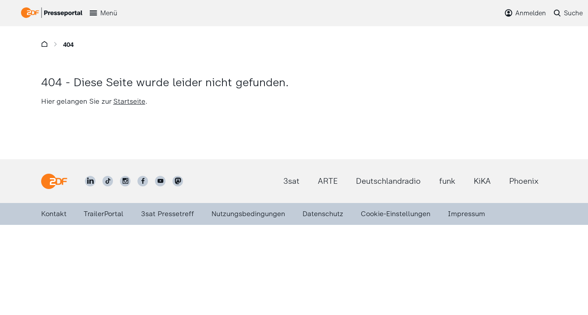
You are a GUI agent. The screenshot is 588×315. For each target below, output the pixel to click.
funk (447, 181)
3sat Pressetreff (167, 214)
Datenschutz (323, 214)
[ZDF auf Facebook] (142, 181)
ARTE (328, 181)
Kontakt (54, 214)
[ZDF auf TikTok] (107, 181)
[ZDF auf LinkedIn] (90, 181)
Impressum (466, 214)
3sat (291, 181)
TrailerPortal (103, 214)
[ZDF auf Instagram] (125, 181)
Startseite (129, 101)
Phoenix (524, 181)
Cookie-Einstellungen (395, 214)
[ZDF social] (178, 181)
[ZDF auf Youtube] (160, 181)
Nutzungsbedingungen (248, 214)
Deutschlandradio (388, 181)
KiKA (482, 181)
